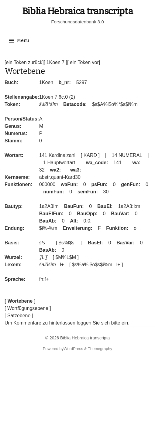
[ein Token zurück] (24, 62)
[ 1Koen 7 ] (55, 62)
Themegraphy (100, 348)
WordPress (73, 348)
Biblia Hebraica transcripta (77, 11)
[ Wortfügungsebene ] (28, 308)
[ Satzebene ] (19, 315)
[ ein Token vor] (83, 62)
